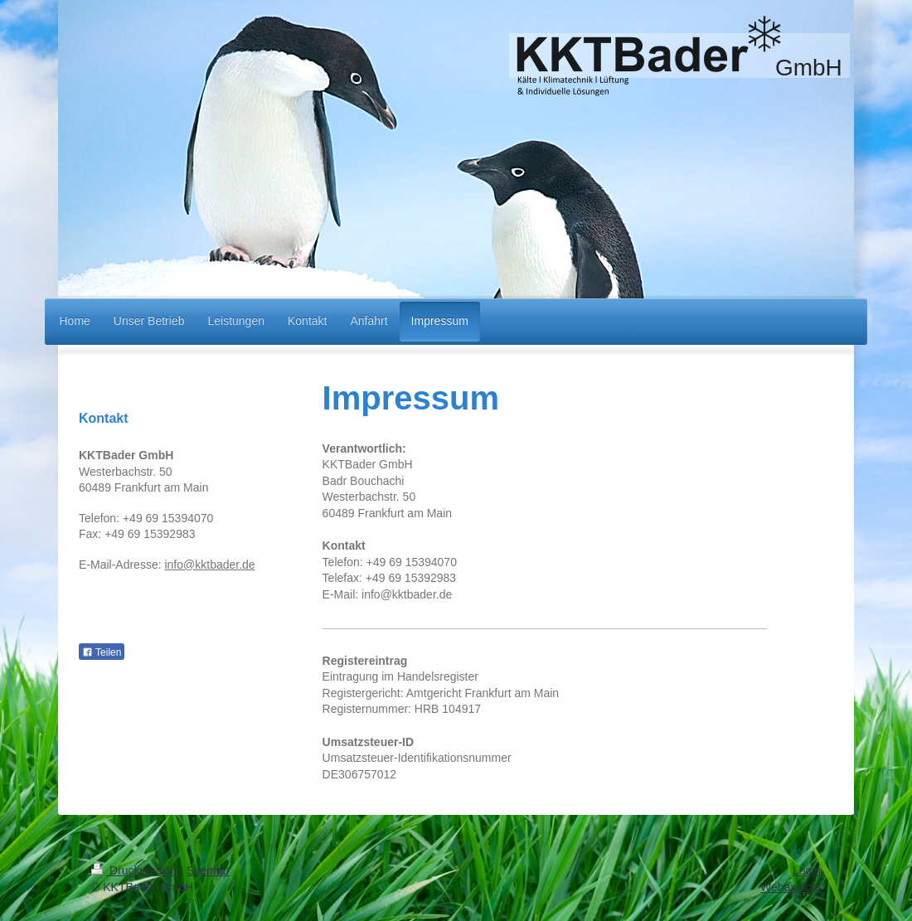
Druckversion (135, 870)
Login (807, 870)
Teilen (101, 652)
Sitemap (208, 870)
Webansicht (790, 887)
